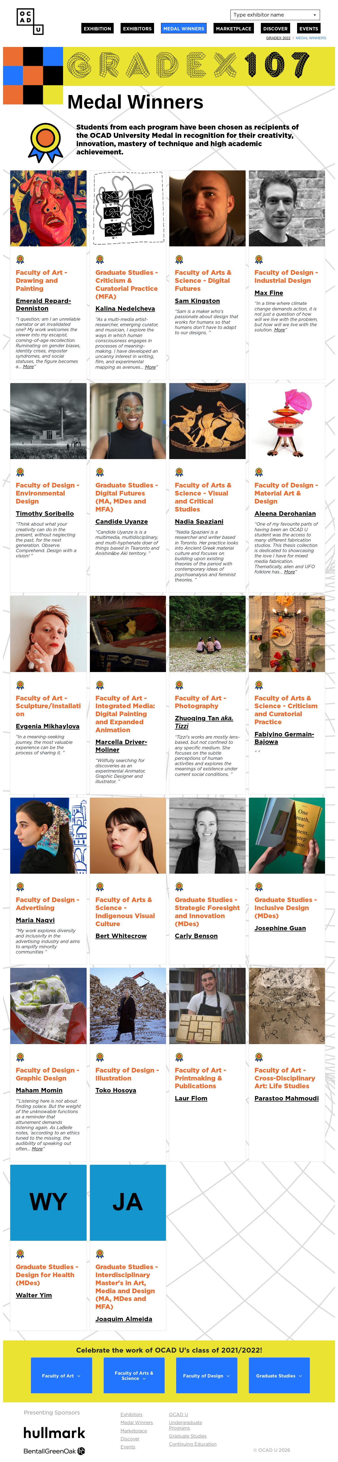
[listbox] (275, 15)
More (28, 366)
